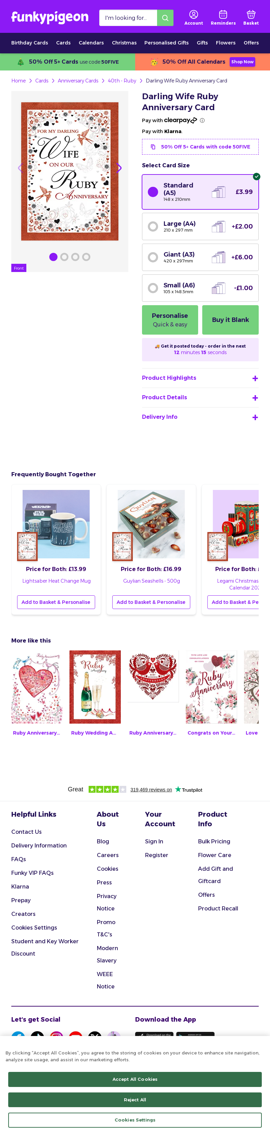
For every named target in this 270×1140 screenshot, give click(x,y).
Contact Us (26, 832)
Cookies (107, 869)
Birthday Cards (29, 43)
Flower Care (214, 855)
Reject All (135, 1099)
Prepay (21, 900)
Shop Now (242, 61)
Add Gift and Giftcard (215, 875)
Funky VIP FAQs (32, 873)
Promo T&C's (106, 928)
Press (104, 882)
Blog (103, 841)
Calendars (91, 43)
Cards (63, 43)
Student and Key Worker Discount (45, 947)
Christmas (124, 43)
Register (156, 855)
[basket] (251, 18)
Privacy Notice (107, 902)
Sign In (154, 841)
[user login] (193, 18)
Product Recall (218, 908)
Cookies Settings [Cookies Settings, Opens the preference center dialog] (135, 1120)
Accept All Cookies (135, 1079)
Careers (108, 855)
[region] (135, 1088)
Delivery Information (39, 845)
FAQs (18, 859)
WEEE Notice (106, 980)
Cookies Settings (34, 927)
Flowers (225, 43)
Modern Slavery (107, 954)
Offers (251, 43)
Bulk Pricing (214, 841)
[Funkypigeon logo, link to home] (49, 18)
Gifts (202, 43)
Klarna (20, 886)
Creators (23, 914)
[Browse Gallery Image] (53, 257)
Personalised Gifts (166, 43)
